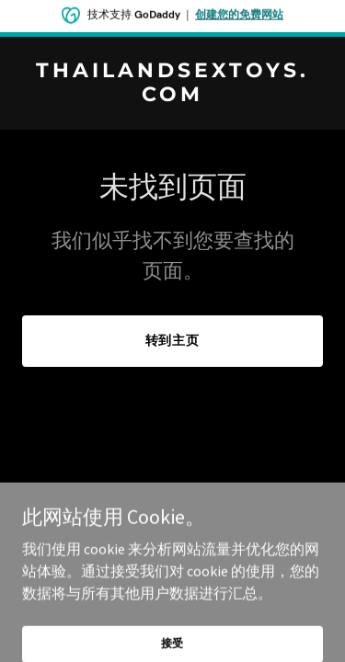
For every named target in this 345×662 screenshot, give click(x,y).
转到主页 (173, 340)
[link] (172, 95)
